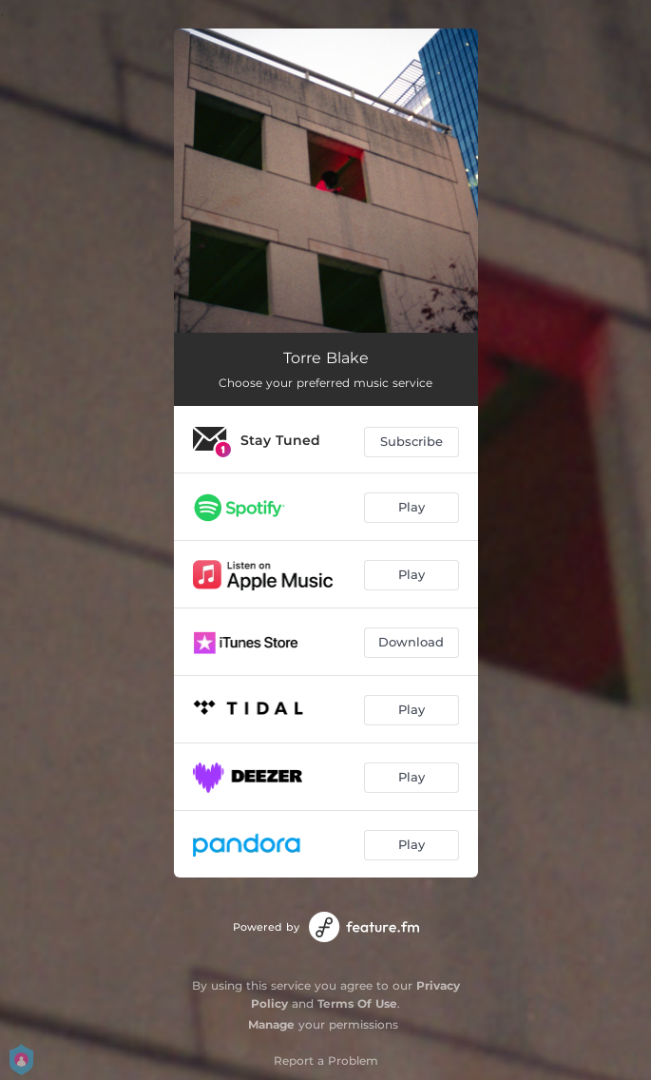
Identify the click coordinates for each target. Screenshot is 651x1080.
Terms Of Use (357, 1003)
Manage (271, 1024)
